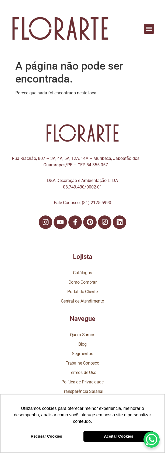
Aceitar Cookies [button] (118, 436)
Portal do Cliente (82, 291)
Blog (82, 344)
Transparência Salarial (82, 391)
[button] (149, 29)
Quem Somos (82, 334)
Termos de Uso (82, 372)
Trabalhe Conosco (82, 363)
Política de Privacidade (82, 382)
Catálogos (82, 272)
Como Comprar (82, 282)
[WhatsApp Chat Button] (151, 439)
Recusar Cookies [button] (46, 436)
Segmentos (82, 353)
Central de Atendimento (82, 301)
